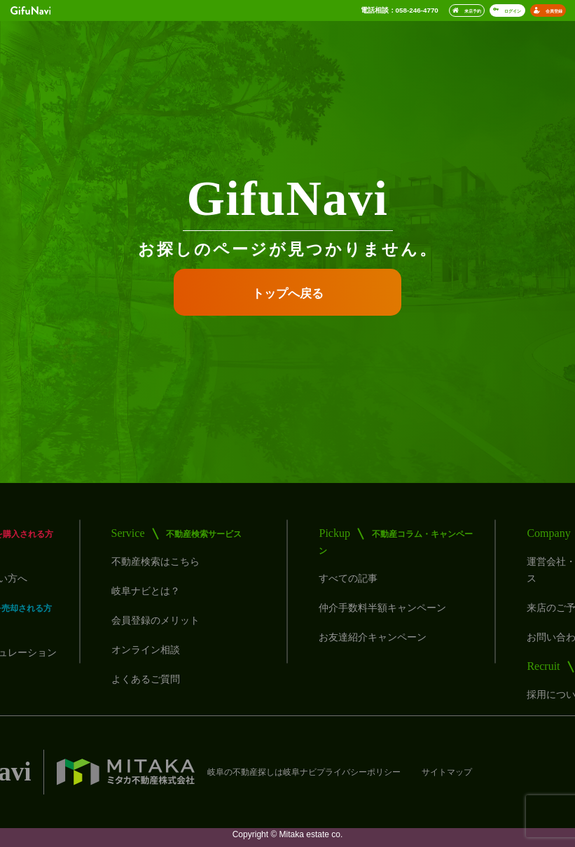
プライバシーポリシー (359, 772)
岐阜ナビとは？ (145, 590)
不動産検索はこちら (155, 561)
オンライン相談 (145, 649)
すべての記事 (348, 578)
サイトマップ (447, 772)
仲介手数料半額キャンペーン (382, 607)
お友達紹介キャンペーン (373, 637)
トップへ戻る (288, 293)
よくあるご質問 (145, 679)
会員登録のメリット (155, 620)
